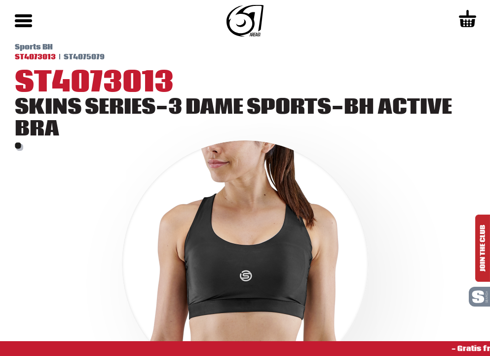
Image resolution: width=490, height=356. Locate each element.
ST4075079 (84, 57)
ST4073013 (35, 57)
